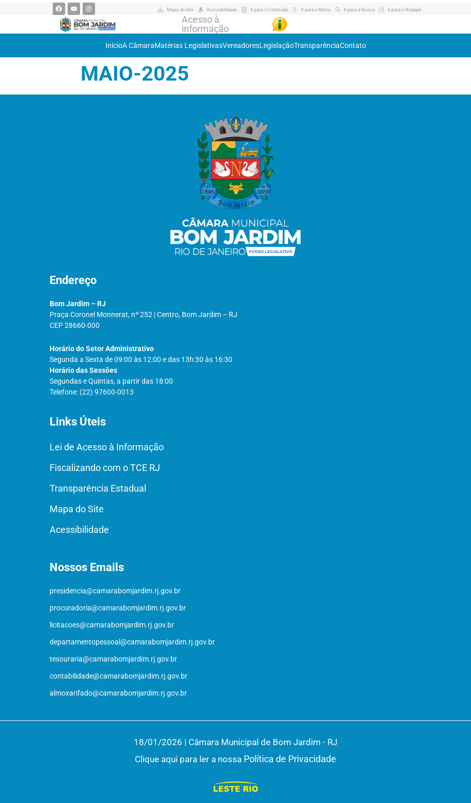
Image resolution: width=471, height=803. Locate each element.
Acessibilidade (79, 529)
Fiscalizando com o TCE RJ (105, 467)
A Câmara (138, 45)
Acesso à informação (205, 24)
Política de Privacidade (290, 758)
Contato (353, 45)
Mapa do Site (77, 508)
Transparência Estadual (98, 488)
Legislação (276, 45)
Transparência (317, 45)
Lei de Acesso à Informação (107, 447)
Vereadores (241, 45)
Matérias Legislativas (188, 45)
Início (113, 45)
